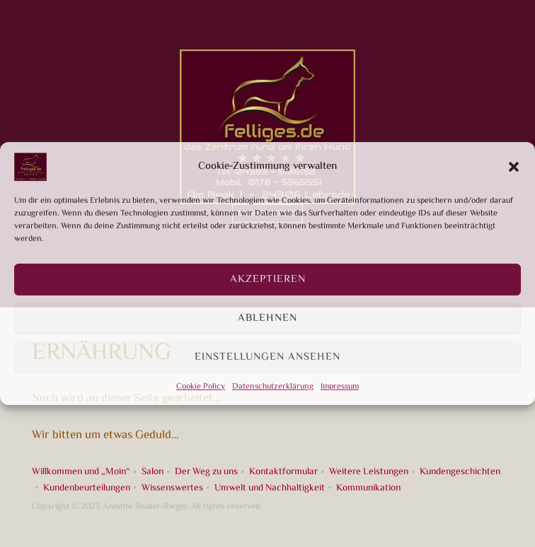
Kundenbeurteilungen (86, 488)
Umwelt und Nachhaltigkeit (269, 488)
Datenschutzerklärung (272, 387)
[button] (514, 167)
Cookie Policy (200, 387)
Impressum (340, 387)
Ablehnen (267, 318)
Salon (152, 471)
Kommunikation (368, 488)
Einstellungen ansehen (267, 357)
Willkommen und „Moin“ (81, 471)
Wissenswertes (172, 488)
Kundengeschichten (460, 471)
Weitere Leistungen (368, 471)
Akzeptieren (268, 279)
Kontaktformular (283, 471)
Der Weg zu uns (206, 471)
